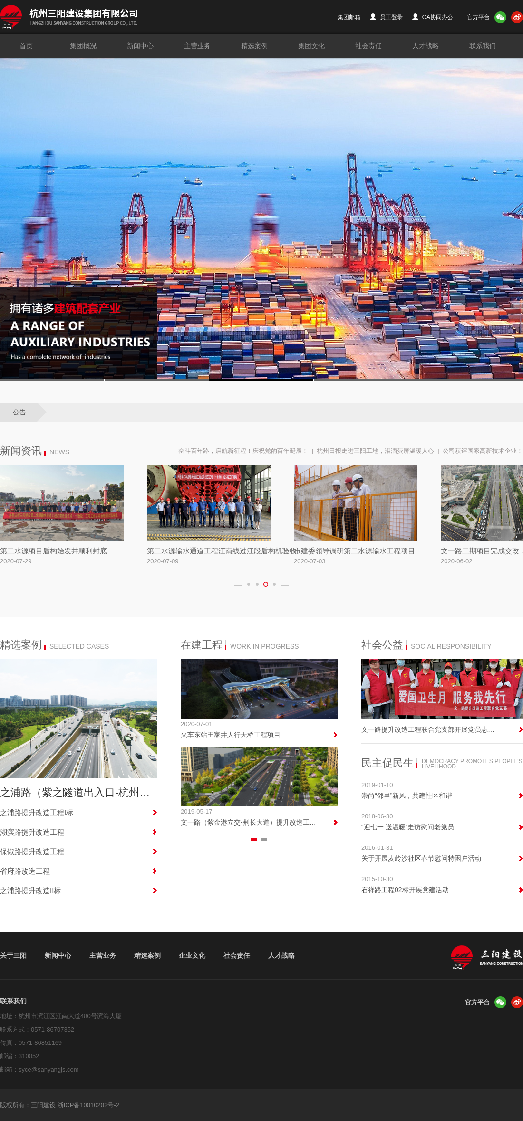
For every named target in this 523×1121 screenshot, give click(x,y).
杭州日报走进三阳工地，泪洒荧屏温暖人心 (375, 450)
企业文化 (192, 955)
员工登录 (386, 16)
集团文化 (311, 45)
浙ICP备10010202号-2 (88, 1105)
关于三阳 (13, 955)
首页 (26, 45)
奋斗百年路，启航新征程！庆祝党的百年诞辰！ (243, 450)
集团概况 (83, 45)
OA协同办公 (432, 16)
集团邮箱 (349, 17)
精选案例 (254, 45)
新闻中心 (140, 45)
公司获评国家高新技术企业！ (483, 450)
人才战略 (425, 45)
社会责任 (368, 45)
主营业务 (197, 45)
